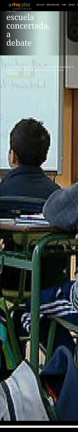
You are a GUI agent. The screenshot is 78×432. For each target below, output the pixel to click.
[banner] (24, 4)
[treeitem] (41, 4)
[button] (9, 5)
